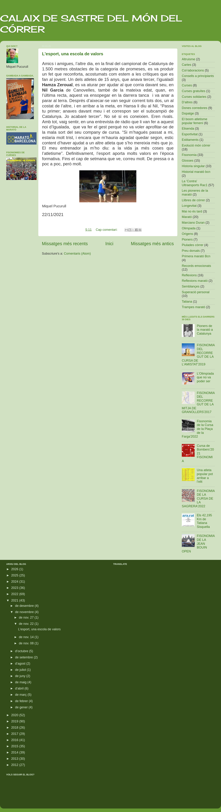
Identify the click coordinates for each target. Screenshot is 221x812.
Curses (187, 85)
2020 (15, 715)
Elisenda (188, 128)
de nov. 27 (27, 617)
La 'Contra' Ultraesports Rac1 (194, 183)
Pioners (187, 239)
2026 (15, 569)
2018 (15, 727)
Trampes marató (193, 307)
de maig (21, 682)
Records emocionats (196, 266)
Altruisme (188, 59)
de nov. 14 (27, 637)
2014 (15, 752)
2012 (15, 765)
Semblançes (190, 286)
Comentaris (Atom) (77, 253)
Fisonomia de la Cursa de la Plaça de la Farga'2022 (197, 428)
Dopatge (188, 113)
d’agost (20, 663)
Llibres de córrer (193, 200)
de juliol (21, 670)
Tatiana (187, 301)
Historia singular (193, 166)
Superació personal (195, 292)
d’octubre (22, 651)
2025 (15, 575)
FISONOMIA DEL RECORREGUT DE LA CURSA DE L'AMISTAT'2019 (198, 354)
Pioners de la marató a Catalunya (205, 329)
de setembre (24, 657)
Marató (187, 217)
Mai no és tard (192, 211)
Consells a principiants (198, 76)
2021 (15, 600)
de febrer (22, 701)
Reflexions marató (195, 281)
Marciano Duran (193, 222)
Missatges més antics (152, 243)
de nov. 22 (27, 623)
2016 (15, 740)
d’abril (19, 688)
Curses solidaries (194, 96)
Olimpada (189, 228)
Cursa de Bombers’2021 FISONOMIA (198, 453)
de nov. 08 (27, 643)
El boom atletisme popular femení (194, 121)
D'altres (187, 102)
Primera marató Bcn (196, 256)
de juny (20, 676)
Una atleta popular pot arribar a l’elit (205, 475)
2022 (15, 594)
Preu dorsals (191, 250)
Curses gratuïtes (193, 91)
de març (21, 694)
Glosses (187, 160)
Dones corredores (194, 108)
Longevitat (189, 205)
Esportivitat (190, 134)
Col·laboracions (193, 70)
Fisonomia (189, 155)
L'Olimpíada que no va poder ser (205, 377)
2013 (15, 758)
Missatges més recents (65, 243)
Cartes (186, 64)
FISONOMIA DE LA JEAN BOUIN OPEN (198, 543)
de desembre (25, 606)
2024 (15, 581)
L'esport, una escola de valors (72, 53)
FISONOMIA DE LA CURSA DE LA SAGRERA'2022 (198, 498)
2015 (15, 746)
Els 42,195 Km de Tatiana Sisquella (204, 521)
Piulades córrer (192, 245)
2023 (15, 588)
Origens (187, 234)
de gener (22, 707)
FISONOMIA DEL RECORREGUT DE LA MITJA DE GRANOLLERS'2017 (198, 402)
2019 (15, 721)
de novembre (25, 612)
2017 (15, 734)
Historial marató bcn (196, 172)
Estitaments (190, 140)
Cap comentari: (107, 229)
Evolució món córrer (196, 145)
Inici (109, 243)
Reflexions (189, 275)
